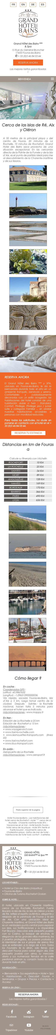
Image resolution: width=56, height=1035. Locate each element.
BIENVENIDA (24, 79)
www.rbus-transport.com (19, 743)
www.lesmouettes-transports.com (25, 734)
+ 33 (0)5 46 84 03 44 (29, 56)
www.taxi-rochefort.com (19, 740)
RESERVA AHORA (28, 994)
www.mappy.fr (34, 712)
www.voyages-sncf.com (19, 729)
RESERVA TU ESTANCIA (28, 433)
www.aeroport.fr (35, 754)
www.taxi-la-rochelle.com (19, 732)
